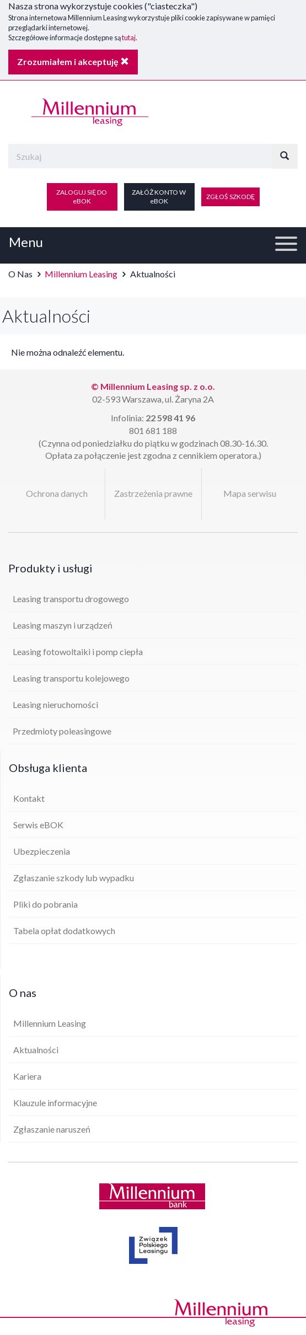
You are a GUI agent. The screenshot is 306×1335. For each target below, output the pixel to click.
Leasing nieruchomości (55, 704)
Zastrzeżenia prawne (153, 493)
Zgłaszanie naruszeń (51, 1129)
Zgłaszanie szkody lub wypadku (73, 877)
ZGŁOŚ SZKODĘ (230, 196)
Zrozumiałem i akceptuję (73, 61)
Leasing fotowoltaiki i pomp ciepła (78, 651)
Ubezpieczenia (41, 851)
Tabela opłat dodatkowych (64, 930)
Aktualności (35, 1049)
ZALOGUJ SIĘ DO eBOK (82, 196)
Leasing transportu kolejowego (71, 678)
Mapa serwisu (249, 493)
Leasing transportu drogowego (71, 598)
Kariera (27, 1076)
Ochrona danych (57, 493)
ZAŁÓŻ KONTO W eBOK (159, 196)
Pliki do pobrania (45, 904)
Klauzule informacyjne (55, 1102)
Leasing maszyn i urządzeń (62, 625)
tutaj (129, 37)
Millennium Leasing (81, 274)
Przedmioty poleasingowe (62, 731)
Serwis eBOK (38, 824)
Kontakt (29, 798)
